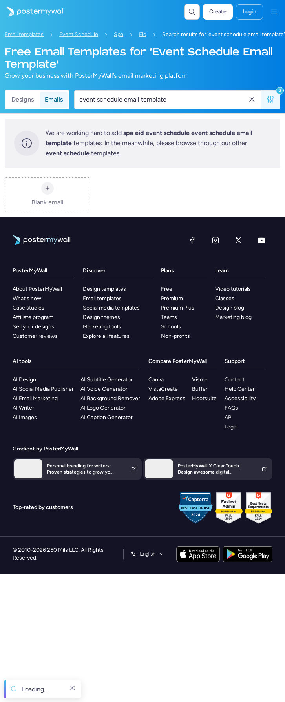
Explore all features (106, 336)
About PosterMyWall (37, 289)
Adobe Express (166, 398)
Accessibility (240, 398)
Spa (118, 34)
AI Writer (23, 408)
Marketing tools (102, 326)
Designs (22, 99)
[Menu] (274, 12)
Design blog (229, 308)
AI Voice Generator (104, 389)
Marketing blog (233, 317)
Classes (224, 298)
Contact (235, 379)
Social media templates (111, 308)
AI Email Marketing (35, 398)
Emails (54, 99)
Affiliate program (33, 317)
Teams (169, 317)
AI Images (25, 417)
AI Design (24, 379)
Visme (200, 379)
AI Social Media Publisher (43, 389)
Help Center (240, 389)
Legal (231, 426)
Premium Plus (177, 308)
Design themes (101, 317)
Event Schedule (78, 34)
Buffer (200, 389)
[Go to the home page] (32, 12)
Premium (172, 298)
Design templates (104, 289)
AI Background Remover (110, 398)
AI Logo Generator (103, 408)
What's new (27, 298)
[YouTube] (261, 240)
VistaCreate (163, 389)
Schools (171, 326)
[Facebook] (192, 240)
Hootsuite (204, 398)
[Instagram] (215, 240)
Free (166, 289)
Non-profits (175, 336)
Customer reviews (35, 336)
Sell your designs (33, 326)
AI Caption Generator (106, 417)
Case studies (28, 308)
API (229, 417)
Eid (142, 34)
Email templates (24, 34)
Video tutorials (233, 289)
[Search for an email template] (163, 99)
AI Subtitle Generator (106, 379)
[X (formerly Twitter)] (238, 240)
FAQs (231, 408)
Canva (156, 379)
